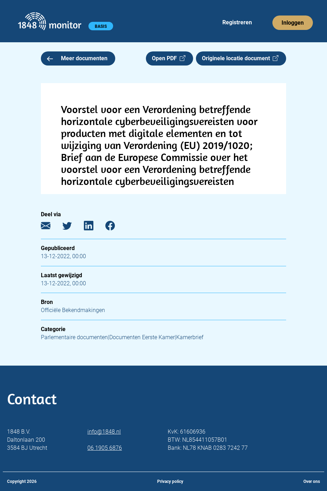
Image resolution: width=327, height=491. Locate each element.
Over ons (311, 481)
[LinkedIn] (94, 227)
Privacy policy (170, 481)
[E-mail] (51, 227)
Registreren (237, 22)
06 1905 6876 (104, 448)
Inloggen (293, 22)
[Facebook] (115, 227)
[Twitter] (72, 227)
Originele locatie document (240, 58)
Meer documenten (77, 58)
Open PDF (168, 58)
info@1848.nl (104, 431)
